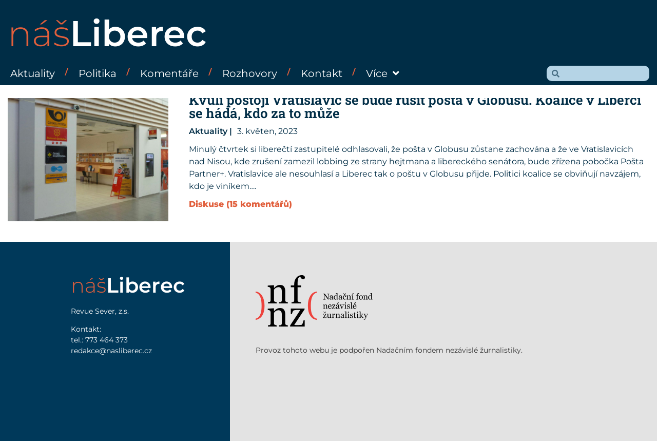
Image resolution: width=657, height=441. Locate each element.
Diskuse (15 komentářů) (240, 204)
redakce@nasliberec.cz (111, 350)
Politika (98, 73)
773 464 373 (106, 339)
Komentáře (169, 73)
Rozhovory (249, 73)
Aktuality (32, 73)
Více (382, 73)
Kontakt (321, 73)
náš (107, 33)
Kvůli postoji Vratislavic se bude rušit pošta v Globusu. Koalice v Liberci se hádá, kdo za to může (415, 106)
